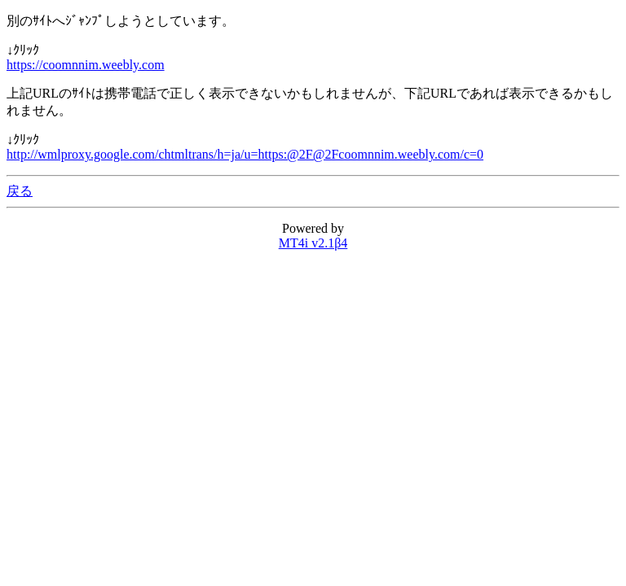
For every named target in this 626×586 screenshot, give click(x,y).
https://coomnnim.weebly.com (86, 65)
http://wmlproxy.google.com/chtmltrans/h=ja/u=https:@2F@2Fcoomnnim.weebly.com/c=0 (245, 154)
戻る (20, 191)
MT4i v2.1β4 (313, 243)
